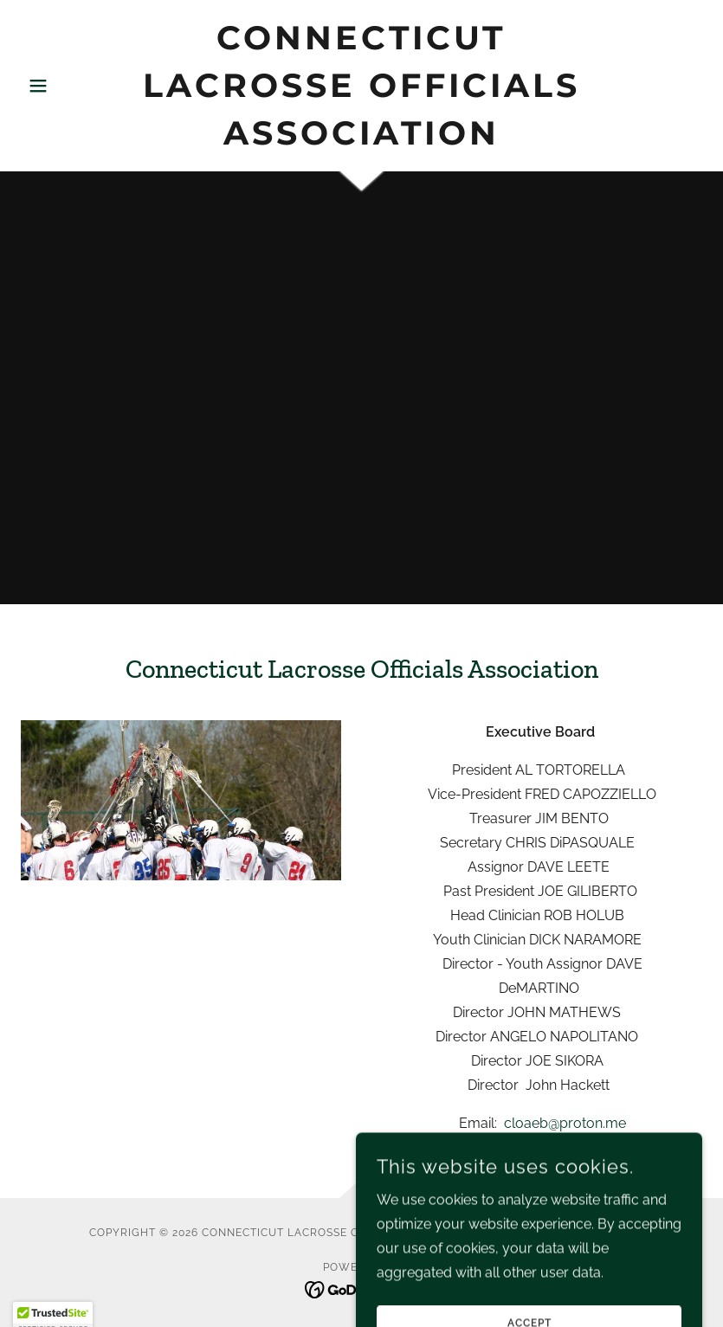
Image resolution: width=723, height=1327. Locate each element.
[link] (361, 140)
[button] (72, 85)
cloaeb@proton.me (565, 1123)
